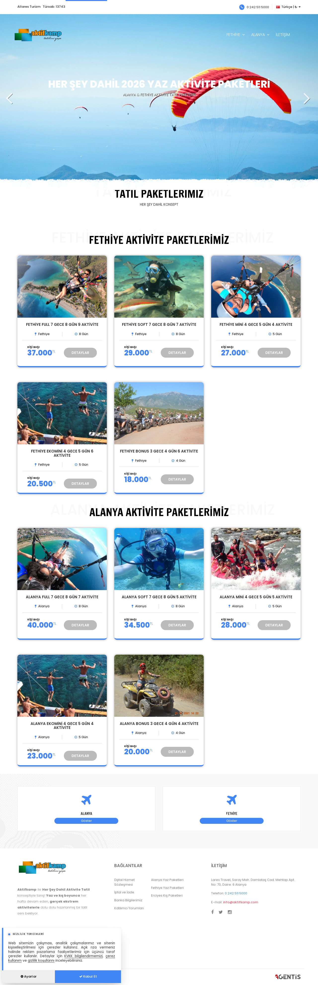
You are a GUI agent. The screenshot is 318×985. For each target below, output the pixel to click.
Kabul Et (88, 976)
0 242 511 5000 (254, 7)
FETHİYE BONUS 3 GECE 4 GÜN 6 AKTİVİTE (159, 451)
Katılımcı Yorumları (129, 908)
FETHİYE (233, 35)
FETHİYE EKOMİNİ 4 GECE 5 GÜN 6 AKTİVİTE (62, 453)
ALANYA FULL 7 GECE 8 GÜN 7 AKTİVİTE (62, 597)
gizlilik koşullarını (41, 960)
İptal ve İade (124, 892)
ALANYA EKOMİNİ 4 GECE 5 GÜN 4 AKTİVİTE (62, 725)
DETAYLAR (80, 352)
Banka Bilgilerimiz (128, 900)
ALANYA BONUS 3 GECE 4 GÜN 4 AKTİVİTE (159, 723)
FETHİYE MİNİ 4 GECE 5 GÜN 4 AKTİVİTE (256, 324)
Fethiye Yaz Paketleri (167, 887)
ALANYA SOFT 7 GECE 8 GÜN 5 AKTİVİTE (159, 597)
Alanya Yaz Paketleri (167, 879)
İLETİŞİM (283, 35)
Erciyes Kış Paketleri (167, 895)
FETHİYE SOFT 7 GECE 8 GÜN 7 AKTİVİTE (159, 324)
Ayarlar (29, 976)
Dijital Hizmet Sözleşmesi (124, 882)
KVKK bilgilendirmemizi (83, 956)
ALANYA (258, 35)
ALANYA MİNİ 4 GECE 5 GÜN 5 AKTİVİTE (256, 597)
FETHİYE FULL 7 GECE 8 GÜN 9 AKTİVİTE (62, 324)
